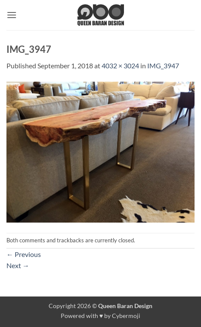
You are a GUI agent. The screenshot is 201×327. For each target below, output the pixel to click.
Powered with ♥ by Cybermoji (101, 315)
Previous (23, 254)
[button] (11, 14)
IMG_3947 (163, 65)
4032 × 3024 (120, 65)
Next (17, 265)
